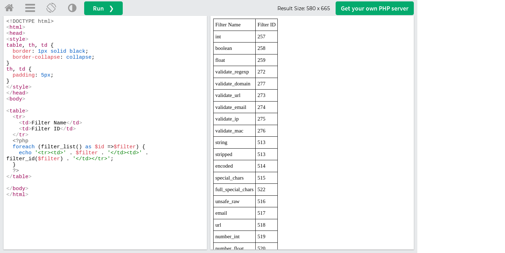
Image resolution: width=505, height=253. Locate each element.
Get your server (375, 8)
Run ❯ (103, 8)
